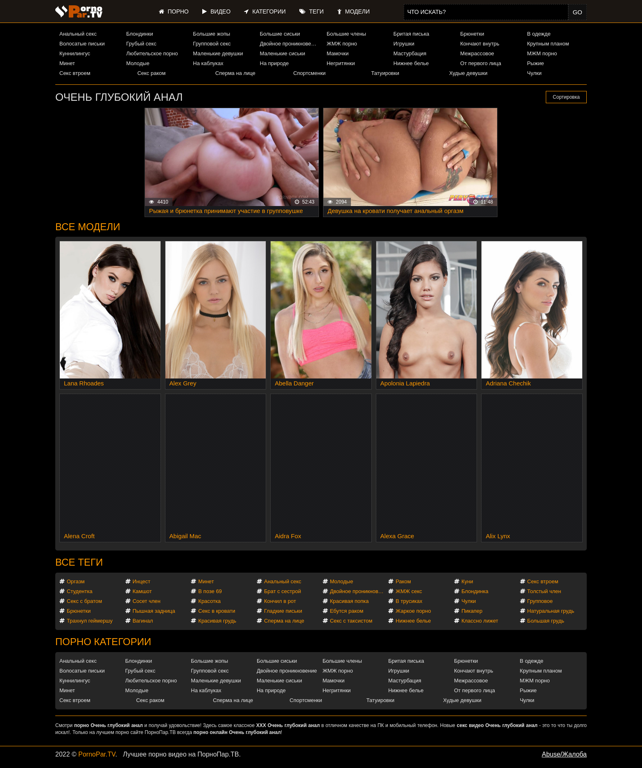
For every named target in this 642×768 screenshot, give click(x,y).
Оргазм (76, 581)
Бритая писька (411, 34)
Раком (403, 581)
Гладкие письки (283, 611)
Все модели (87, 226)
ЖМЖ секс (409, 591)
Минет (67, 63)
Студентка (80, 591)
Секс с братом (84, 601)
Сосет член (146, 601)
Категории (264, 11)
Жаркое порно (413, 611)
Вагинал (143, 621)
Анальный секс (78, 34)
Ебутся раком (347, 611)
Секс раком (151, 73)
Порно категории (103, 641)
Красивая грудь (217, 621)
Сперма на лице (235, 73)
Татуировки (385, 73)
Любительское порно (152, 53)
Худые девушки (468, 73)
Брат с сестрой (282, 591)
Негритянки (341, 63)
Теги (311, 11)
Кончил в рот (280, 601)
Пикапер (471, 611)
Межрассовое (477, 53)
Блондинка (474, 591)
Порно (174, 11)
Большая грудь (545, 621)
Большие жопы (211, 34)
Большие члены (346, 34)
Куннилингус (74, 53)
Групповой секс (212, 44)
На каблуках (208, 63)
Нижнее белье (411, 63)
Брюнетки (472, 34)
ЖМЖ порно (342, 44)
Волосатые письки (82, 44)
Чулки (534, 73)
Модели (353, 11)
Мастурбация (410, 53)
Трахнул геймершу (90, 621)
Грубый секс (141, 44)
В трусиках (409, 601)
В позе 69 (210, 591)
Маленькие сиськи (282, 53)
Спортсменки (309, 73)
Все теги (79, 562)
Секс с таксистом (351, 621)
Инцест (142, 581)
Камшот (142, 591)
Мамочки (338, 53)
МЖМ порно (542, 53)
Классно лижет (479, 621)
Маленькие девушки (218, 53)
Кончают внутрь (480, 44)
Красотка (209, 601)
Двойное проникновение (290, 44)
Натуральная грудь (550, 611)
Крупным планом (548, 44)
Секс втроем (74, 73)
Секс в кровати (216, 611)
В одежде (538, 34)
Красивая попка (349, 601)
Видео (216, 11)
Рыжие (535, 63)
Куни (467, 581)
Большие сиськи (280, 34)
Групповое (540, 601)
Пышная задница (154, 611)
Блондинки (139, 34)
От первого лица (480, 63)
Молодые (137, 63)
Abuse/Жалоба (564, 754)
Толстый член (544, 591)
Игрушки (403, 44)
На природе (274, 63)
